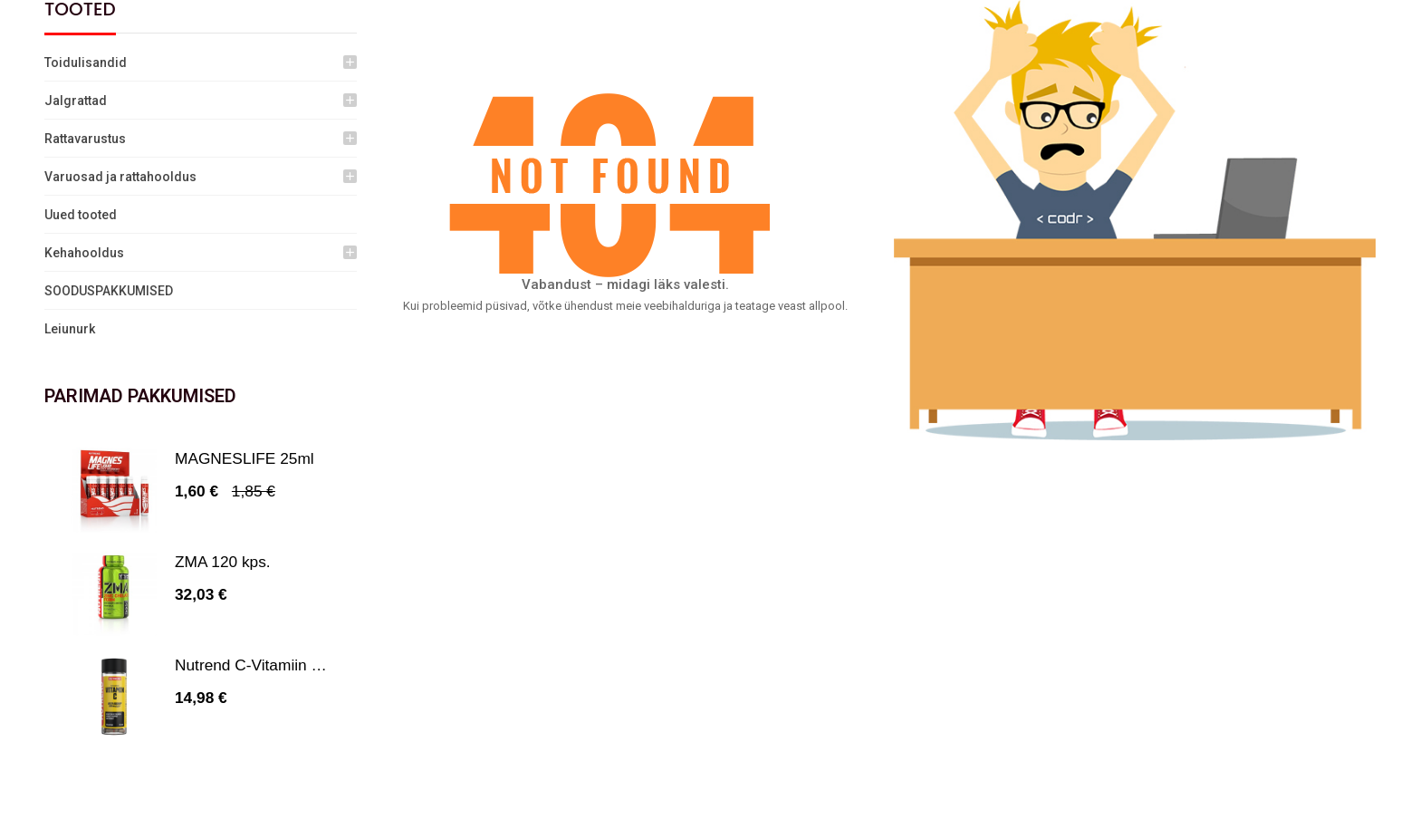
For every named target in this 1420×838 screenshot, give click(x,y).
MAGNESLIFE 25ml (244, 458)
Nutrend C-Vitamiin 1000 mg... (280, 665)
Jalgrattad (75, 100)
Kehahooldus (84, 253)
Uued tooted (80, 214)
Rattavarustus (85, 138)
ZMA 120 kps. (223, 562)
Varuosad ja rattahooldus (120, 176)
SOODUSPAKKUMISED (108, 291)
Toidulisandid (85, 62)
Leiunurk (69, 329)
